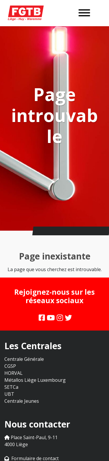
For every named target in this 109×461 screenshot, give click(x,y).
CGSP (10, 366)
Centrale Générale (24, 359)
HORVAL (13, 373)
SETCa (11, 387)
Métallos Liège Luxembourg (35, 380)
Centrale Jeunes (21, 401)
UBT (9, 394)
